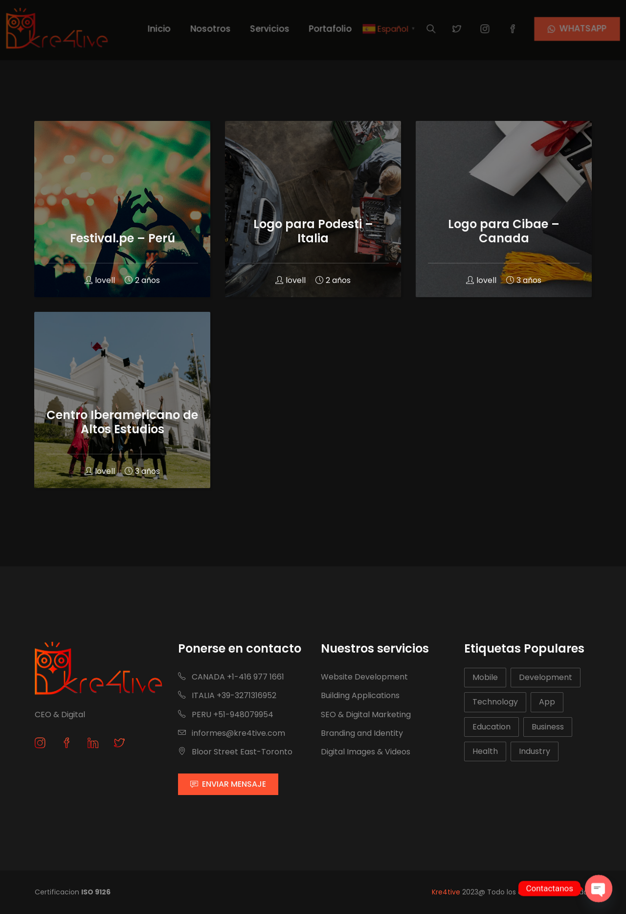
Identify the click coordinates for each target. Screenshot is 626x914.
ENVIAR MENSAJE (228, 784)
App (547, 701)
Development (545, 677)
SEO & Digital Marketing (366, 714)
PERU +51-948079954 (225, 714)
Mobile (485, 677)
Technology (495, 701)
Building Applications (360, 695)
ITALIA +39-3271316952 (227, 695)
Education (491, 726)
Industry (534, 751)
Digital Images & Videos (365, 751)
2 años (142, 280)
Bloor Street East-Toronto (235, 751)
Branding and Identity (362, 733)
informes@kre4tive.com (231, 733)
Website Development (364, 676)
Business (548, 726)
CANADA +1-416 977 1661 (231, 676)
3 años (142, 471)
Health (485, 751)
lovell (100, 280)
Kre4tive (446, 892)
